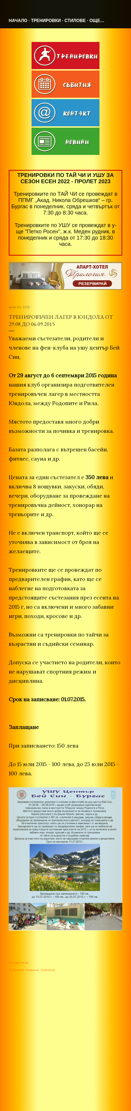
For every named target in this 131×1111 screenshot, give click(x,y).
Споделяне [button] (19, 962)
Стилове (75, 20)
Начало (18, 20)
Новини (32, 970)
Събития (47, 970)
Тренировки (46, 20)
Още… (96, 20)
